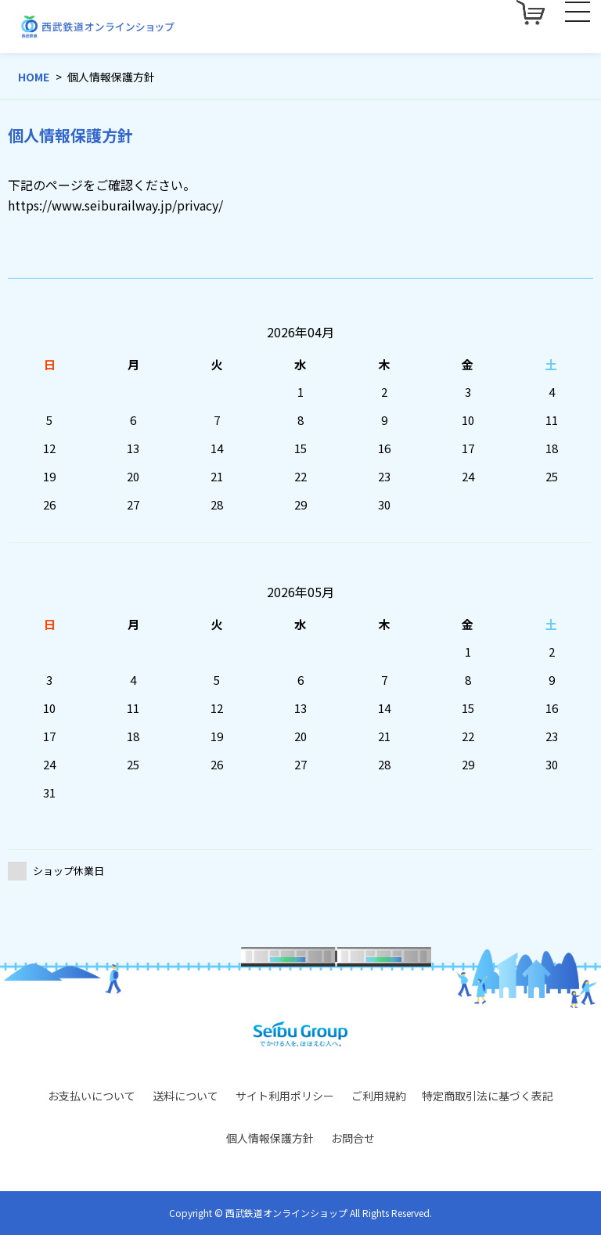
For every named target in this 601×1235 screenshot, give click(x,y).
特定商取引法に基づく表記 (487, 1096)
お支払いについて (91, 1096)
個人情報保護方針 (270, 1138)
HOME (33, 77)
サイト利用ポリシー (285, 1096)
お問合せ (353, 1138)
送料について (185, 1096)
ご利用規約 (378, 1096)
